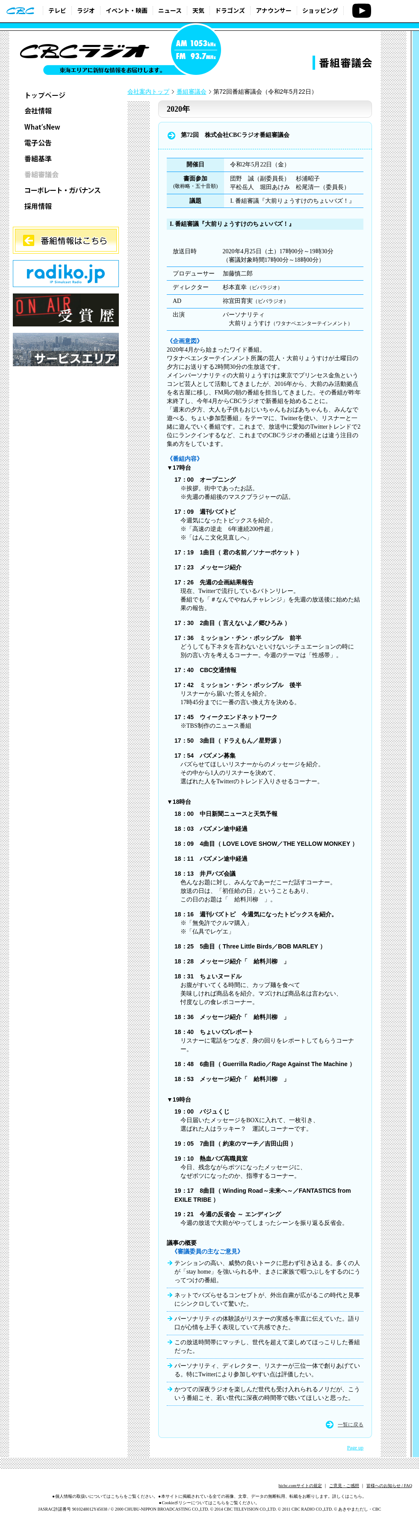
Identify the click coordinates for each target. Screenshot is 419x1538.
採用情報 (66, 206)
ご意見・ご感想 (344, 1485)
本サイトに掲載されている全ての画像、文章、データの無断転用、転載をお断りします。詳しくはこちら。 (263, 1496)
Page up (355, 1448)
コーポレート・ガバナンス (66, 190)
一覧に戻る (350, 1425)
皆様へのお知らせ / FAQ (389, 1485)
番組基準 (66, 158)
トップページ (66, 95)
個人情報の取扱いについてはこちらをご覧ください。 (106, 1496)
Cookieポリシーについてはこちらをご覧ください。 (211, 1502)
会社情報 (66, 111)
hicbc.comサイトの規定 (300, 1485)
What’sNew (66, 127)
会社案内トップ (148, 92)
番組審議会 (66, 174)
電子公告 (66, 143)
